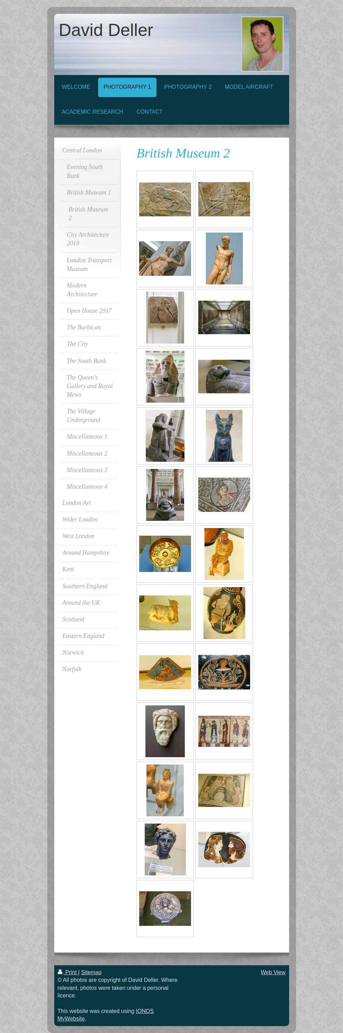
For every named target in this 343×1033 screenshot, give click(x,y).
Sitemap (91, 972)
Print (68, 972)
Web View (273, 972)
